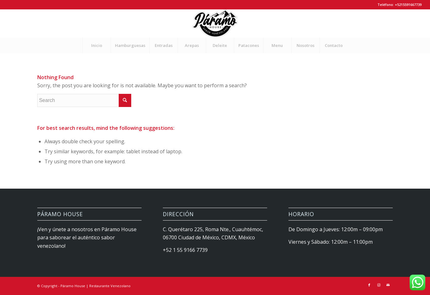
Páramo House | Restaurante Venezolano (95, 285)
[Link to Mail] (388, 285)
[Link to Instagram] (378, 285)
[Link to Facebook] (369, 285)
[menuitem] (96, 45)
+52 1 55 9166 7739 (185, 250)
